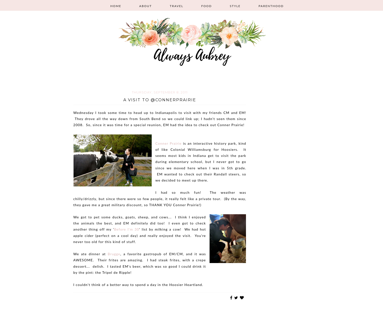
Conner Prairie (168, 143)
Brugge (114, 254)
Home (115, 6)
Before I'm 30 (126, 229)
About (145, 6)
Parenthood (271, 6)
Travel (176, 6)
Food (206, 6)
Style (235, 6)
